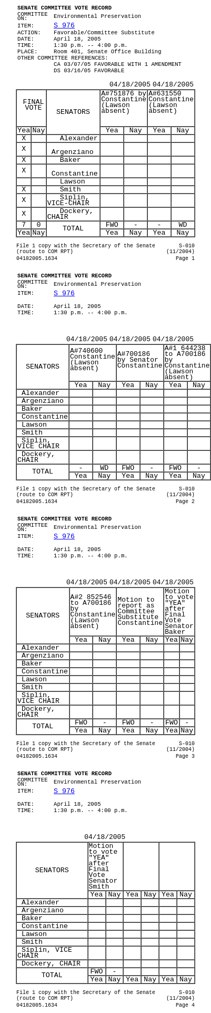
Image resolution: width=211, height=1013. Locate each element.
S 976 (64, 26)
